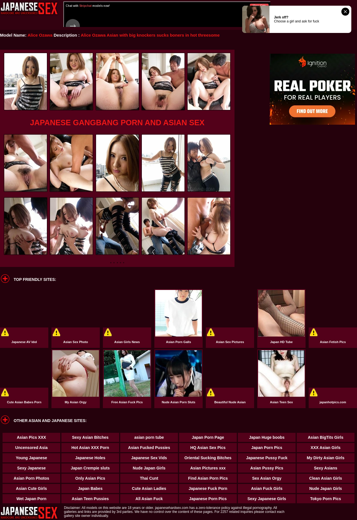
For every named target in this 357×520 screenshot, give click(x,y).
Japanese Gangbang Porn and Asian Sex (117, 122)
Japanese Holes (90, 458)
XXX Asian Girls (326, 447)
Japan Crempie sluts (90, 468)
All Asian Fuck (149, 498)
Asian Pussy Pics (266, 468)
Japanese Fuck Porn (207, 488)
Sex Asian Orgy (266, 478)
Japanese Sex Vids (149, 458)
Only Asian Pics (90, 478)
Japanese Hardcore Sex (29, 8)
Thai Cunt (149, 478)
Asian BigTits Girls (325, 437)
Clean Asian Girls (325, 478)
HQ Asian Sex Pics (208, 447)
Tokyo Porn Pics (325, 498)
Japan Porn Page (208, 437)
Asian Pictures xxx (208, 468)
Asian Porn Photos (31, 478)
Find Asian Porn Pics (208, 478)
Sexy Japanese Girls (266, 498)
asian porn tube (149, 437)
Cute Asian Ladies (149, 488)
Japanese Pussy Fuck (267, 458)
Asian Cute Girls (31, 488)
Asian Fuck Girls (266, 488)
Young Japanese (31, 458)
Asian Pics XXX (31, 437)
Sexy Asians (325, 468)
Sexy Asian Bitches (90, 437)
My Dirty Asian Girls (325, 458)
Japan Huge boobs (267, 437)
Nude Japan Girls (149, 468)
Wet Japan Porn (31, 498)
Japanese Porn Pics (208, 498)
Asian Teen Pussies (90, 498)
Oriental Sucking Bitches (208, 458)
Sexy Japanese (31, 468)
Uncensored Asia (31, 447)
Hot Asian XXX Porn (90, 447)
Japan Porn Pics (266, 447)
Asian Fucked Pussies (149, 447)
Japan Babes (90, 488)
